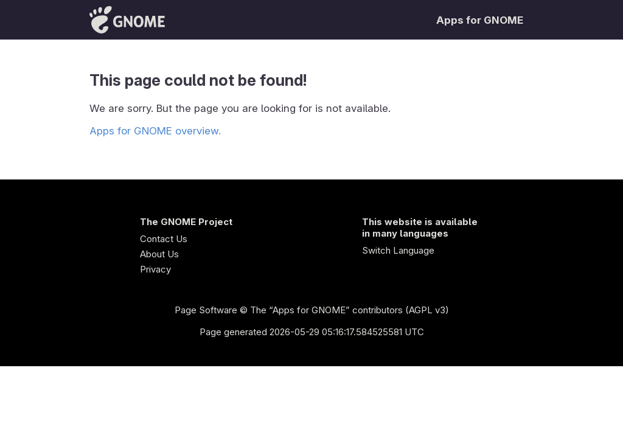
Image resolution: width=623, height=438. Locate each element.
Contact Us (163, 239)
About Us (159, 254)
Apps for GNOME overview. (155, 131)
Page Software (206, 310)
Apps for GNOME (479, 20)
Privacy (155, 269)
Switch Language (398, 250)
